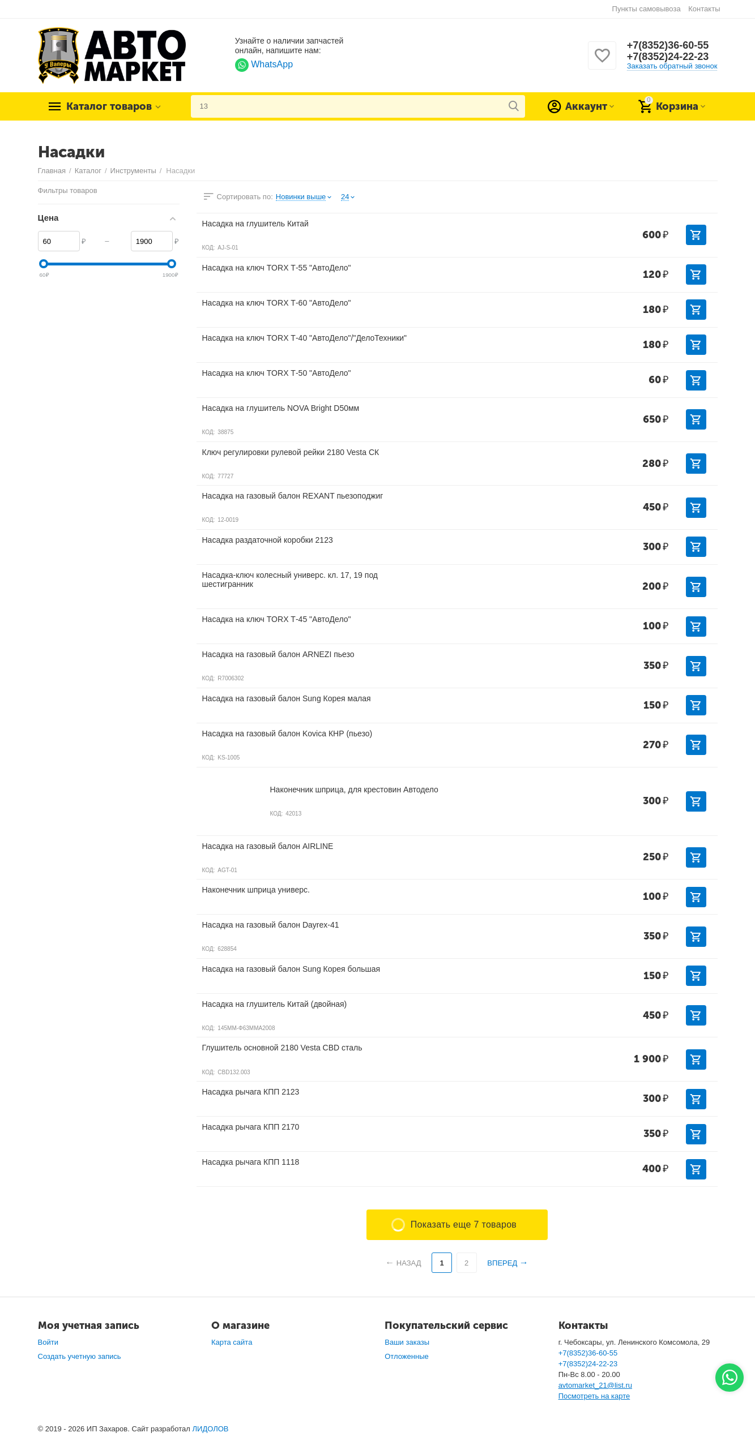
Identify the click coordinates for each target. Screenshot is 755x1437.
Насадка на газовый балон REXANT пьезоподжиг (292, 495)
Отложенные (407, 1356)
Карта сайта (232, 1342)
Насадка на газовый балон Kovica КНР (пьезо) (287, 733)
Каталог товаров (109, 106)
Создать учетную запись (79, 1356)
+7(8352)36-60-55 (668, 45)
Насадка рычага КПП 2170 (251, 1126)
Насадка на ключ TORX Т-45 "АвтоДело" (276, 619)
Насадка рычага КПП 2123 (251, 1091)
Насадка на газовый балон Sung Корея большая (291, 968)
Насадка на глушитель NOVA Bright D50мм (281, 408)
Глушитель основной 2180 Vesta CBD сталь (282, 1047)
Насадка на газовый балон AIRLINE (268, 846)
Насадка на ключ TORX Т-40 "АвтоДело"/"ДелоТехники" (304, 337)
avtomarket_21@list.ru (595, 1385)
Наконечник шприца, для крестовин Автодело (354, 789)
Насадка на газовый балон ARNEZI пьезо (278, 654)
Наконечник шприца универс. (256, 889)
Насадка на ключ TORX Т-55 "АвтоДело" (276, 267)
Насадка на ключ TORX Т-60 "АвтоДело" (276, 302)
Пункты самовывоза (646, 9)
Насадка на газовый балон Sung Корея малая (286, 698)
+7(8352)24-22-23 (668, 56)
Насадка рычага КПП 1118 (251, 1161)
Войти (48, 1342)
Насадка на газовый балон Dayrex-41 (270, 924)
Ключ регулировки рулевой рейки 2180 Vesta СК (290, 452)
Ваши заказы (407, 1342)
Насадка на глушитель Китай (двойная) (274, 1004)
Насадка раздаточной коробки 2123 (267, 539)
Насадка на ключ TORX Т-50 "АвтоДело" (276, 373)
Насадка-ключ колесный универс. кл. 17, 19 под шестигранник (290, 579)
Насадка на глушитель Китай (255, 223)
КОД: (208, 247)
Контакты (704, 9)
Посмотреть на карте (594, 1396)
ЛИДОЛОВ (211, 1429)
